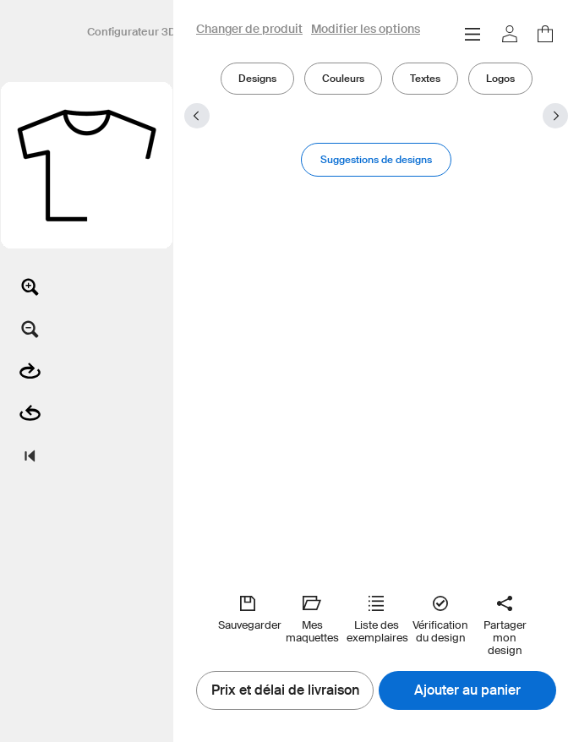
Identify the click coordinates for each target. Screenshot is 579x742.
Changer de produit (249, 29)
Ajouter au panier (467, 690)
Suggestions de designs (376, 159)
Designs (257, 78)
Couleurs (343, 78)
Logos (500, 78)
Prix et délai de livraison (285, 690)
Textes (425, 78)
